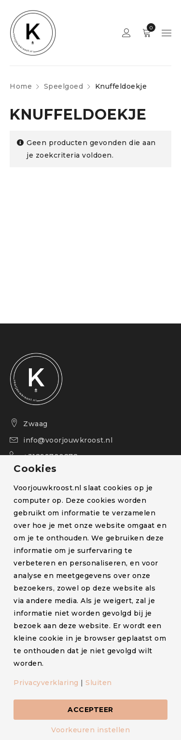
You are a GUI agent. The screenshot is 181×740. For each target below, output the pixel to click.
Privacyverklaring (46, 682)
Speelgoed (64, 86)
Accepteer (90, 709)
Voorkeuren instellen (90, 730)
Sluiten (98, 682)
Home (21, 86)
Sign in (126, 33)
